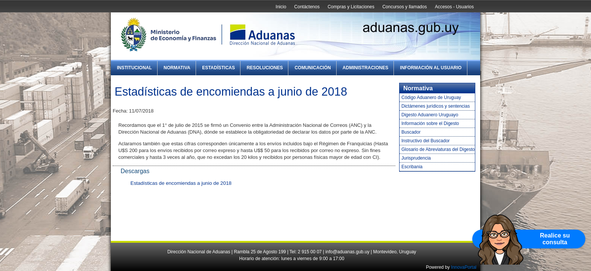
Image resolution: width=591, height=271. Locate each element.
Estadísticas (218, 67)
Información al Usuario (430, 67)
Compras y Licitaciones (351, 6)
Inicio (281, 6)
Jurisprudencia (416, 158)
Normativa (177, 67)
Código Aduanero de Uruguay (431, 97)
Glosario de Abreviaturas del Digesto (438, 149)
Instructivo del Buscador (425, 140)
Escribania (412, 166)
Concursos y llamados (404, 6)
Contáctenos (307, 6)
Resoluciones (265, 67)
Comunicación (313, 67)
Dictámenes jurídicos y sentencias (435, 106)
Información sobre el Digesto (430, 123)
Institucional (134, 67)
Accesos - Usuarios (454, 6)
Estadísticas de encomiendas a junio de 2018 (180, 183)
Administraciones (365, 67)
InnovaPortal (463, 267)
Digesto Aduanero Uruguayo (429, 114)
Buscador (411, 132)
